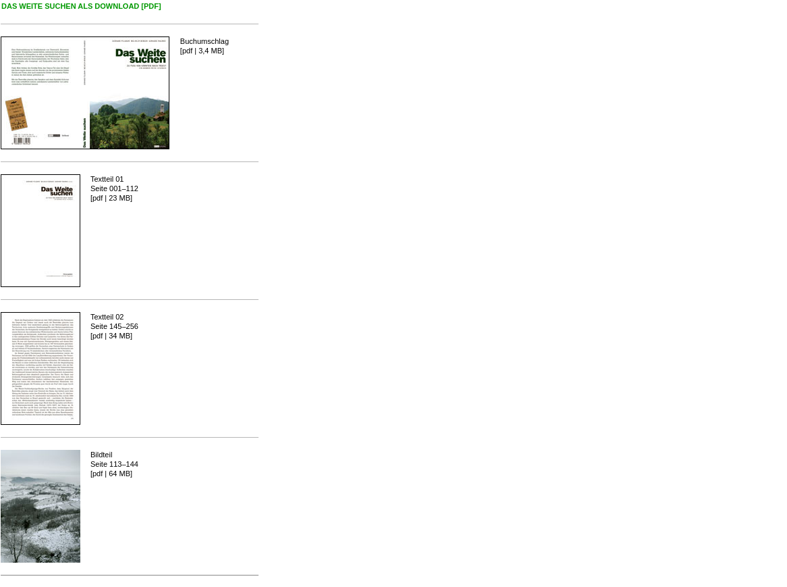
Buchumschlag (204, 41)
